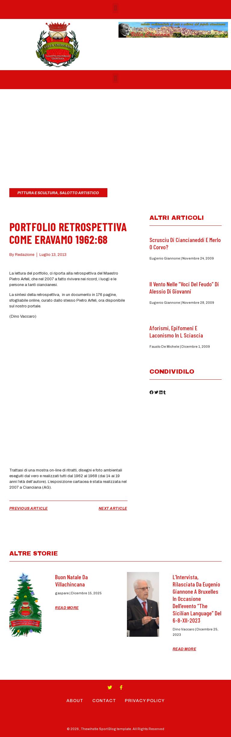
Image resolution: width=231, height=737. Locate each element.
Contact (104, 700)
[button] (115, 8)
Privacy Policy (145, 700)
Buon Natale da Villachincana (71, 580)
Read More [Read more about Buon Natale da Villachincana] (67, 608)
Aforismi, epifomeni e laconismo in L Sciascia (176, 331)
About (74, 700)
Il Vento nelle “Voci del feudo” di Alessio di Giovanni (184, 287)
